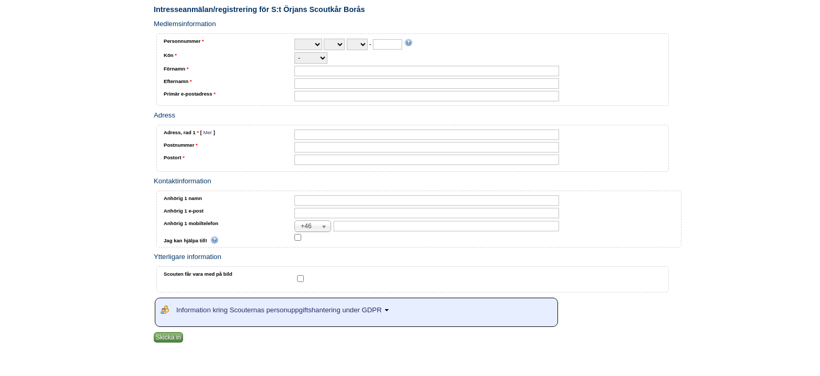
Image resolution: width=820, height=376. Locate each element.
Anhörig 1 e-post (183, 211)
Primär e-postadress (189, 94)
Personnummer (184, 41)
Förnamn (176, 69)
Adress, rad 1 (189, 132)
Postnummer (181, 145)
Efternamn (178, 81)
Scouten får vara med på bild (198, 274)
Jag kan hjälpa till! (191, 241)
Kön (170, 55)
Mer (207, 132)
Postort (174, 157)
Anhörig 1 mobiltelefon (191, 223)
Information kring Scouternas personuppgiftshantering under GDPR (284, 310)
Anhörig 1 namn (183, 198)
